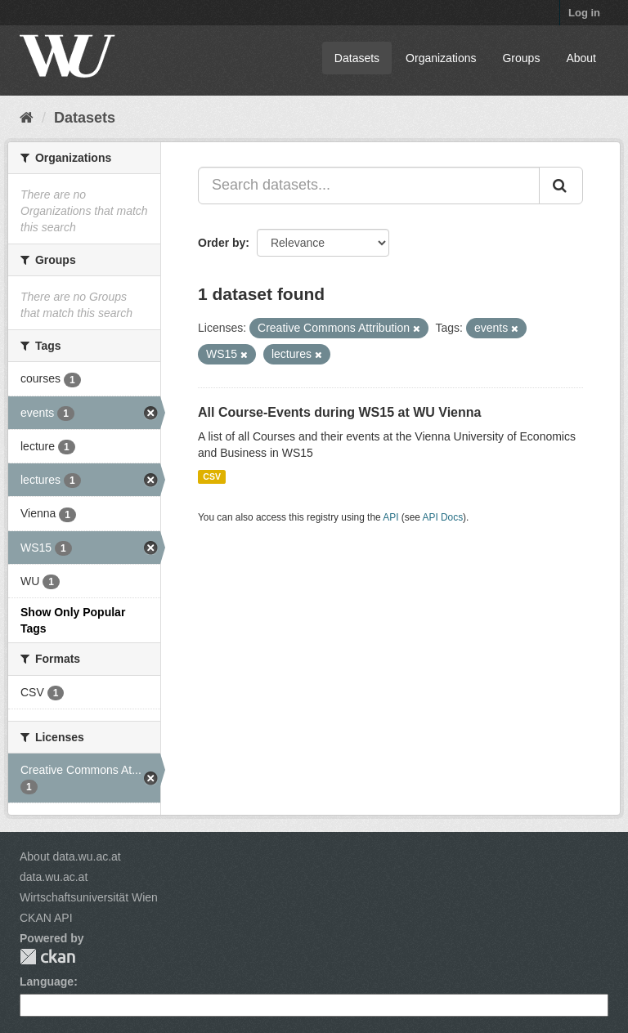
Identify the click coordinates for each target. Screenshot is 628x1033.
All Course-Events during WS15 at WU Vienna (339, 412)
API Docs (443, 517)
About (581, 58)
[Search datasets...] (369, 185)
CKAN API (46, 917)
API (390, 517)
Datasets (356, 58)
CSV (212, 476)
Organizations (441, 58)
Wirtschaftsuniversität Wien (89, 897)
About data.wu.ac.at (70, 856)
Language (47, 981)
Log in (584, 13)
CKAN (47, 956)
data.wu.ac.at (53, 876)
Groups (521, 58)
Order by (221, 242)
